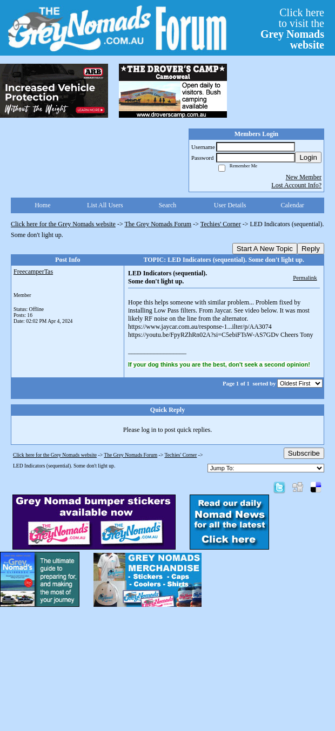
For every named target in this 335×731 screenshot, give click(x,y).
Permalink (305, 277)
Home (42, 205)
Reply (311, 249)
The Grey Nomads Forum (158, 224)
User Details (230, 205)
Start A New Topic (265, 249)
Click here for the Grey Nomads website (63, 224)
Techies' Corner (220, 224)
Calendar (292, 205)
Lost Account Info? (296, 185)
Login (308, 157)
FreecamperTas (33, 271)
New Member (303, 177)
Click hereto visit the (292, 28)
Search (168, 205)
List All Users (105, 205)
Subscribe (304, 453)
